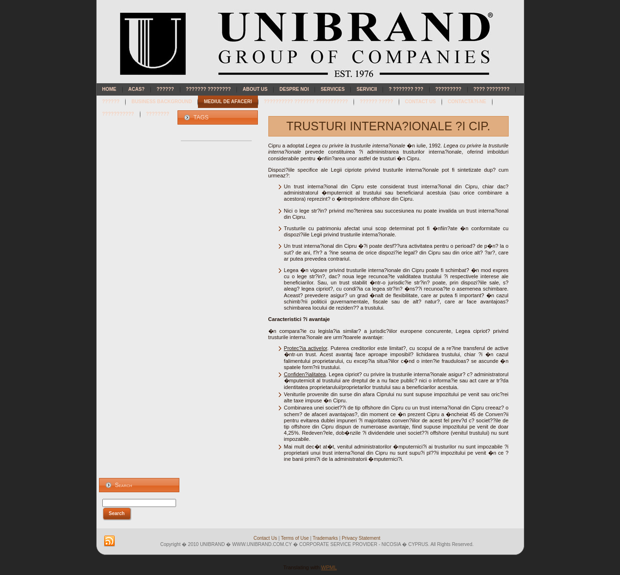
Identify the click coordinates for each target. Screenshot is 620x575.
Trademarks (325, 538)
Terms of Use (295, 538)
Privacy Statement (361, 538)
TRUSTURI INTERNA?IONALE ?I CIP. (388, 126)
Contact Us (265, 538)
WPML (329, 567)
